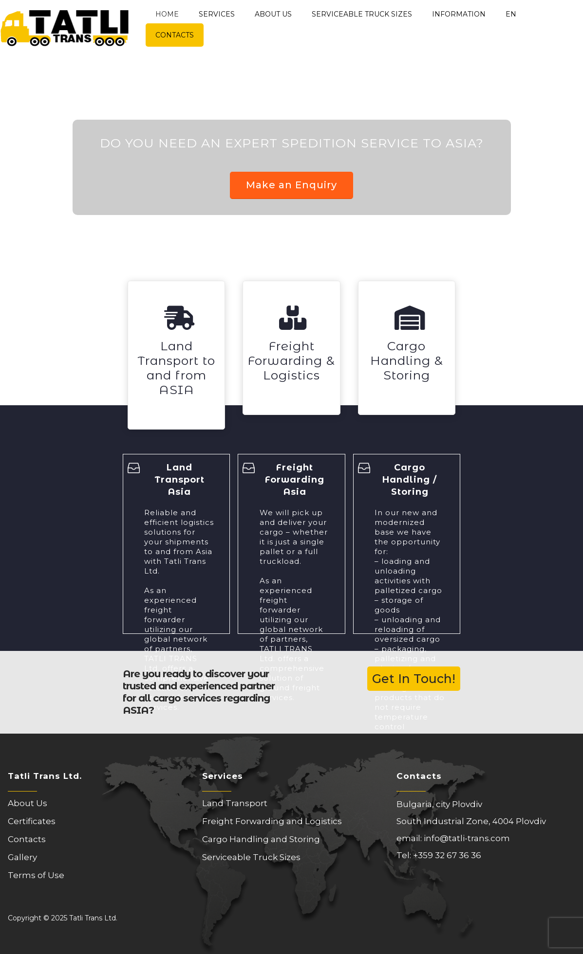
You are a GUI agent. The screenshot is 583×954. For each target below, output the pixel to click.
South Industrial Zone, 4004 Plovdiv (471, 821)
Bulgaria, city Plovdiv (439, 804)
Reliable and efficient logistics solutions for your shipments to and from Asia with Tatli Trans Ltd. (179, 542)
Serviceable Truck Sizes (362, 14)
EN (511, 14)
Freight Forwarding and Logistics (272, 821)
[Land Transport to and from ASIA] (176, 355)
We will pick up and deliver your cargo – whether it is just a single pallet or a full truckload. (294, 537)
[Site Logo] (64, 23)
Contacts (174, 35)
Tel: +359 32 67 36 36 (438, 855)
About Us (273, 14)
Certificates (32, 821)
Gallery (22, 857)
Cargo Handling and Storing (261, 839)
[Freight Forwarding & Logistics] (291, 348)
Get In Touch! (413, 678)
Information (459, 14)
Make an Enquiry (291, 185)
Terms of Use (36, 875)
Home (167, 14)
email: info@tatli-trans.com (453, 838)
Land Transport (234, 803)
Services (217, 14)
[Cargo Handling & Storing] (406, 348)
